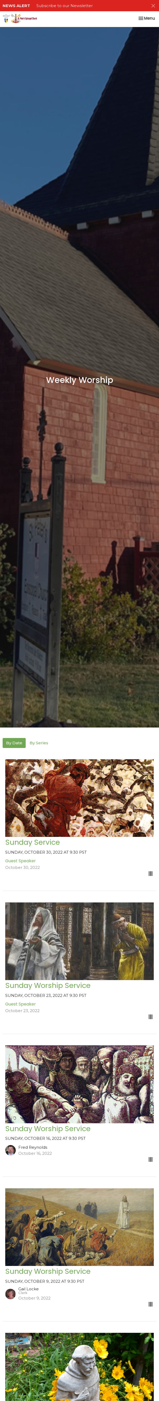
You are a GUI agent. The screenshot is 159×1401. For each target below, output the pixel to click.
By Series (39, 742)
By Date (14, 742)
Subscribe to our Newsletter (64, 5)
